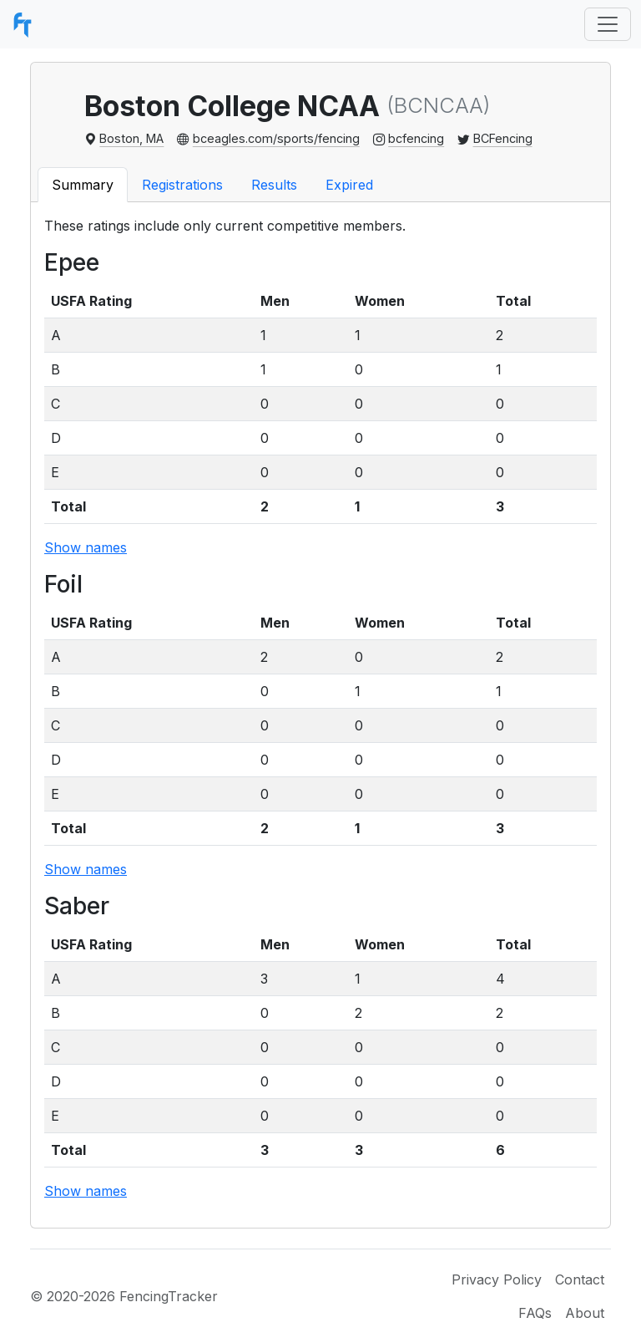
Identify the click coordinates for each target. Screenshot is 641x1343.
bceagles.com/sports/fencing (276, 138)
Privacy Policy (497, 1279)
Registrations (182, 184)
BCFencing (502, 138)
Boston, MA (131, 138)
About (584, 1313)
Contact (579, 1279)
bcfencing (416, 138)
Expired (349, 184)
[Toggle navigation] (607, 24)
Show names (85, 547)
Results (274, 184)
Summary (83, 184)
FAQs (535, 1313)
